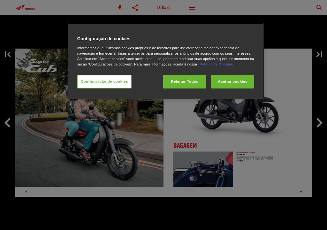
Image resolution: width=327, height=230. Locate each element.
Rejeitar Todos (184, 81)
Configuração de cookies (104, 81)
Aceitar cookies (232, 81)
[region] (166, 61)
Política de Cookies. (217, 64)
